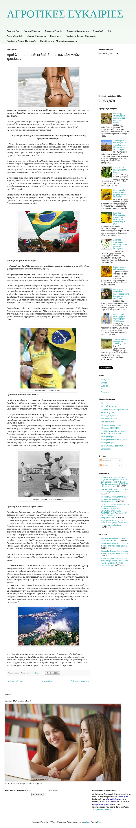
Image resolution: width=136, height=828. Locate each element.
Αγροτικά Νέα (13, 31)
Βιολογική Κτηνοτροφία (77, 31)
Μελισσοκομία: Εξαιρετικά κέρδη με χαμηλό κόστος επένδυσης (120, 193)
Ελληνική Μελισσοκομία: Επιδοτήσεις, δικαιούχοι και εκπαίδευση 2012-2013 (120, 218)
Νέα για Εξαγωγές (32, 31)
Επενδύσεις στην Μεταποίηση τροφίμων (58, 41)
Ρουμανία (105, 392)
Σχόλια (104, 465)
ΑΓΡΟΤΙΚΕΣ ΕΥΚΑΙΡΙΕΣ (65, 14)
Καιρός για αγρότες (108, 416)
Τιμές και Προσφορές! (101, 810)
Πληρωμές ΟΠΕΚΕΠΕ (110, 428)
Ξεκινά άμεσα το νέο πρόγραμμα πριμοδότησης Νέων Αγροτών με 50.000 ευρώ (120, 145)
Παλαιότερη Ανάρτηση (80, 681)
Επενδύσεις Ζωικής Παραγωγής (21, 41)
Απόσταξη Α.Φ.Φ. (15, 36)
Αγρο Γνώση (106, 403)
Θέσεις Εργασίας (108, 412)
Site (110, 31)
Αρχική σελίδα (47, 681)
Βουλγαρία (105, 380)
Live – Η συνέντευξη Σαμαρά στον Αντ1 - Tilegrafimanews (115, 490)
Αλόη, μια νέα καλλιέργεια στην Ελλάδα (120, 170)
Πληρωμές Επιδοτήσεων (111, 425)
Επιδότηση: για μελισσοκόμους (119, 268)
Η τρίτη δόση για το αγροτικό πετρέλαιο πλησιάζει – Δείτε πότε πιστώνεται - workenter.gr (114, 523)
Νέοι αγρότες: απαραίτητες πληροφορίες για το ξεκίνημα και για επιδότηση (121, 293)
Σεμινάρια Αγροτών (108, 436)
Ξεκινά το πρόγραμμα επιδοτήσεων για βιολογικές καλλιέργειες (120, 244)
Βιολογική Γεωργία (53, 31)
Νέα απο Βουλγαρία (109, 419)
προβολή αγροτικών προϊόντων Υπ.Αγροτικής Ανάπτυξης (113, 432)
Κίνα (103, 389)
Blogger (100, 822)
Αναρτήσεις (106, 460)
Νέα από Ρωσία (107, 422)
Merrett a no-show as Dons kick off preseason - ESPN (115, 539)
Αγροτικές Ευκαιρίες (109, 406)
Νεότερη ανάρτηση (15, 681)
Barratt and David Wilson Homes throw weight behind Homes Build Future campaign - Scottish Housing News (114, 562)
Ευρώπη (104, 386)
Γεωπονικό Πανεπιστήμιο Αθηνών (114, 409)
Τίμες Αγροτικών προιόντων (112, 446)
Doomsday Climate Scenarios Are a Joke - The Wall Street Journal (114, 545)
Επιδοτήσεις (55, 36)
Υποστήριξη (98, 31)
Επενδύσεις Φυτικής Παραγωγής (81, 36)
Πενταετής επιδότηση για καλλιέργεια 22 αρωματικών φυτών (119, 118)
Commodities (106, 449)
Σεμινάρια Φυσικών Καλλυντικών (114, 440)
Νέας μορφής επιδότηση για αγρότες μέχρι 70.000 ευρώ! (119, 317)
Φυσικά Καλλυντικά (36, 36)
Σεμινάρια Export (108, 443)
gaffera (87, 822)
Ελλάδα (104, 383)
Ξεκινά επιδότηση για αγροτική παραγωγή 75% (120, 341)
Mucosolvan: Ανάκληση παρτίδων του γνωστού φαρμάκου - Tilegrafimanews (114, 499)
